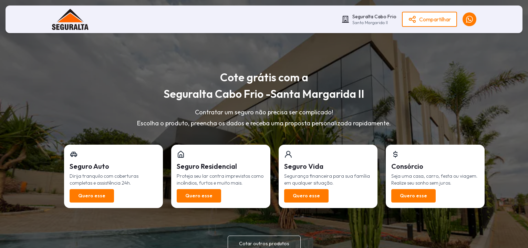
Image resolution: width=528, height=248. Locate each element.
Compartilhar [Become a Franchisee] (429, 19)
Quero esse (91, 196)
